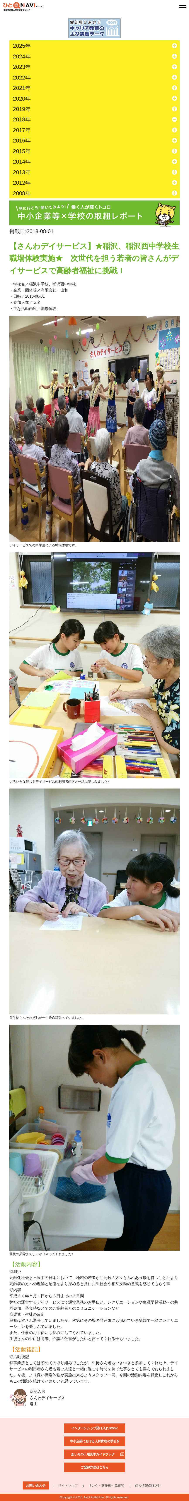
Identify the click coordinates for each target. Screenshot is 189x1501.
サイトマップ (68, 1485)
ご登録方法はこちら (94, 1467)
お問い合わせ (36, 1485)
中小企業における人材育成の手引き (94, 1441)
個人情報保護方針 (148, 1485)
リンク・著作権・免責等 (106, 1485)
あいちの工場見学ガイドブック (93, 1454)
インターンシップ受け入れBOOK (94, 1428)
